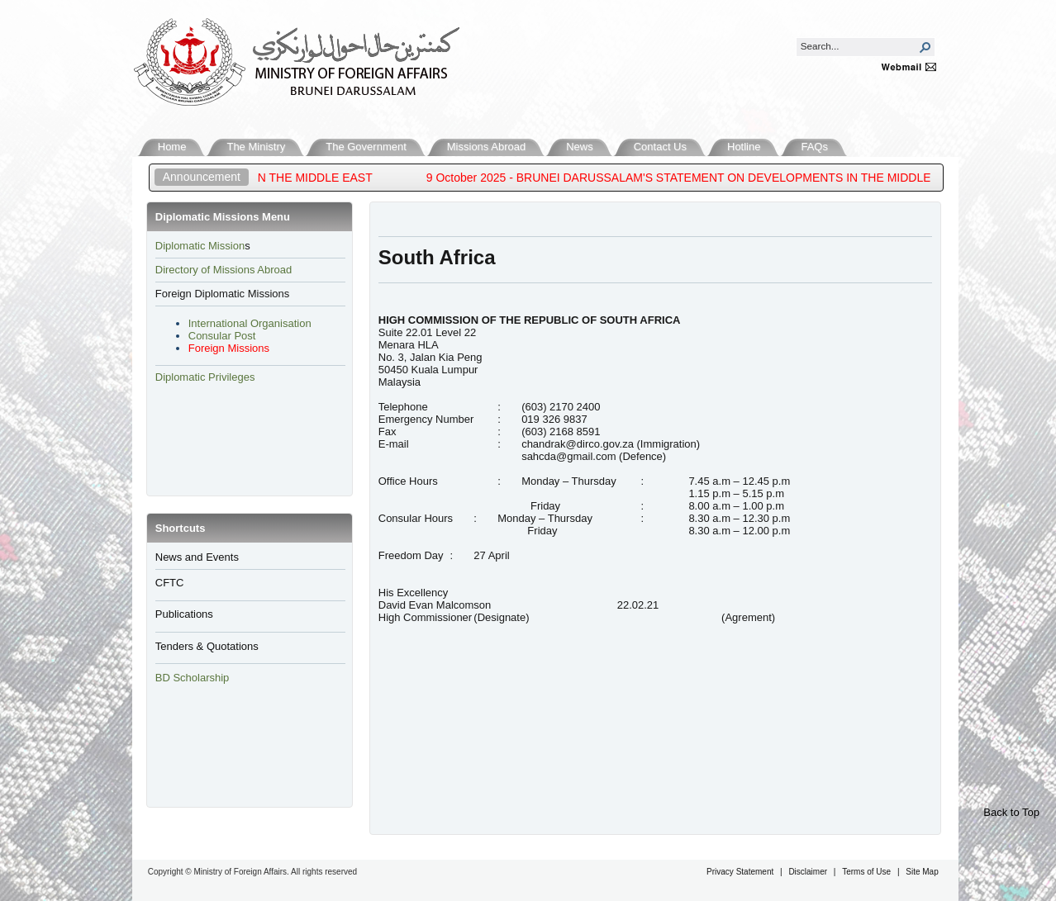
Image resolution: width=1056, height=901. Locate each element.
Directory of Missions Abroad (223, 269)
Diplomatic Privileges (205, 377)
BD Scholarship (193, 677)
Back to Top (1011, 812)
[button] (925, 47)
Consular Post (222, 336)
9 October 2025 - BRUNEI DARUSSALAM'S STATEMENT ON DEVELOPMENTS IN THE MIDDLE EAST (704, 177)
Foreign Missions (228, 348)
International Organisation (250, 323)
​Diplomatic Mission (200, 245)
